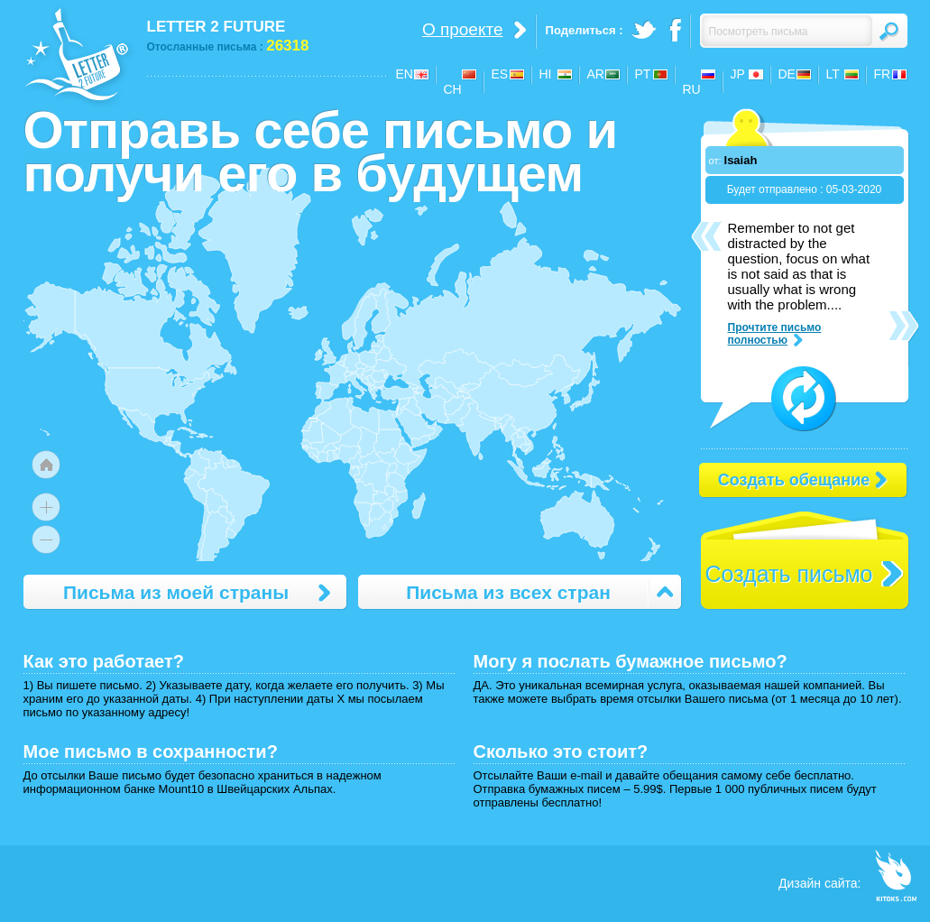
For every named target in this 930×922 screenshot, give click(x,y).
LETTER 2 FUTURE (216, 26)
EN (404, 74)
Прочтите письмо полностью (775, 333)
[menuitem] (432, 425)
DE (787, 74)
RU (692, 89)
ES (500, 74)
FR (882, 74)
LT (833, 74)
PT (643, 74)
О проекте (462, 29)
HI (545, 74)
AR (595, 74)
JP (738, 74)
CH (453, 89)
